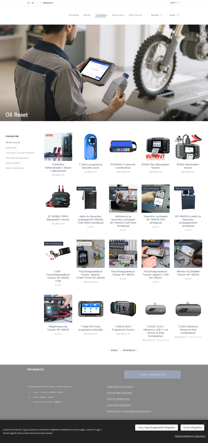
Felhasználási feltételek (119, 392)
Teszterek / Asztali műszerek (20, 152)
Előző (114, 350)
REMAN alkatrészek (118, 399)
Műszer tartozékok (15, 168)
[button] (157, 15)
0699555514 (48, 2)
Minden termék (13, 142)
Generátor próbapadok (17, 158)
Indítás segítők (13, 163)
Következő (129, 350)
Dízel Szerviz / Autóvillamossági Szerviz (129, 411)
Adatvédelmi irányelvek (120, 386)
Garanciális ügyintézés (119, 405)
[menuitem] (81, 15)
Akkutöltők (11, 147)
